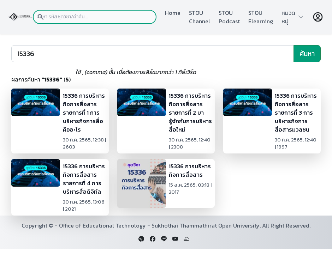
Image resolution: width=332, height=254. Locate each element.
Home (172, 12)
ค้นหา (307, 53)
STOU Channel (199, 16)
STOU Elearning (260, 16)
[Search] (152, 53)
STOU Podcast (229, 16)
